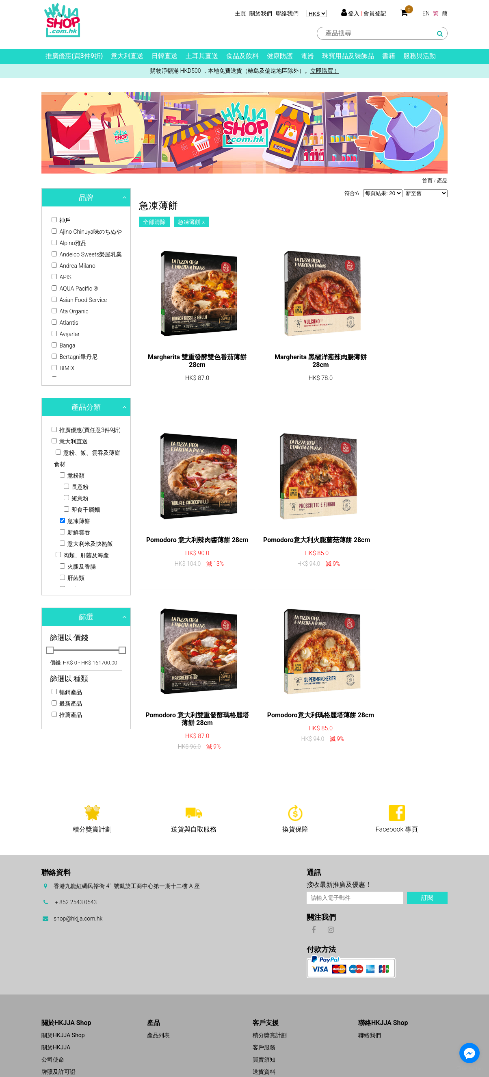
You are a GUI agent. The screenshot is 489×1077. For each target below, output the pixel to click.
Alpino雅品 (69, 243)
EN (426, 13)
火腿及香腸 (78, 566)
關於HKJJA (55, 1004)
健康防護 (280, 56)
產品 (442, 181)
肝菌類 (72, 578)
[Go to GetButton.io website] (470, 1068)
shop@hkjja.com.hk (78, 875)
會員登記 (375, 13)
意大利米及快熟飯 (86, 544)
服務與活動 (419, 56)
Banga (63, 345)
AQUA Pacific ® (75, 288)
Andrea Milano (73, 266)
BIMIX (63, 368)
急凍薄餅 (75, 521)
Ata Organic (70, 311)
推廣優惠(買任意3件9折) (86, 430)
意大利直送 (127, 56)
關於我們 (260, 13)
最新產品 (67, 703)
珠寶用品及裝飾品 (348, 56)
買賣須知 (264, 1016)
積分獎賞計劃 (270, 992)
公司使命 (52, 1016)
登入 (353, 13)
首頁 (427, 181)
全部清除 (154, 222)
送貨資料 (264, 1028)
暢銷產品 (67, 692)
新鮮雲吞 (75, 532)
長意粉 (76, 487)
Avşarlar (66, 334)
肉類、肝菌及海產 (82, 555)
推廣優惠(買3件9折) (74, 56)
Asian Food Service (79, 300)
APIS (61, 277)
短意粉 (76, 498)
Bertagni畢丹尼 (74, 357)
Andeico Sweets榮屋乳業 (87, 254)
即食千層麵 (82, 509)
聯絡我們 (287, 13)
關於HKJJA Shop (63, 992)
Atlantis (65, 322)
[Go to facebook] (469, 1053)
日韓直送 (164, 56)
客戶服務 (264, 1004)
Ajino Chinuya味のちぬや (87, 231)
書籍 (388, 56)
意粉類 (72, 475)
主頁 (240, 13)
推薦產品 (67, 715)
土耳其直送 (202, 56)
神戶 (61, 220)
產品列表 (158, 992)
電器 (307, 56)
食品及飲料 (242, 56)
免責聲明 (264, 1041)
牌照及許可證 (58, 1028)
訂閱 (427, 854)
